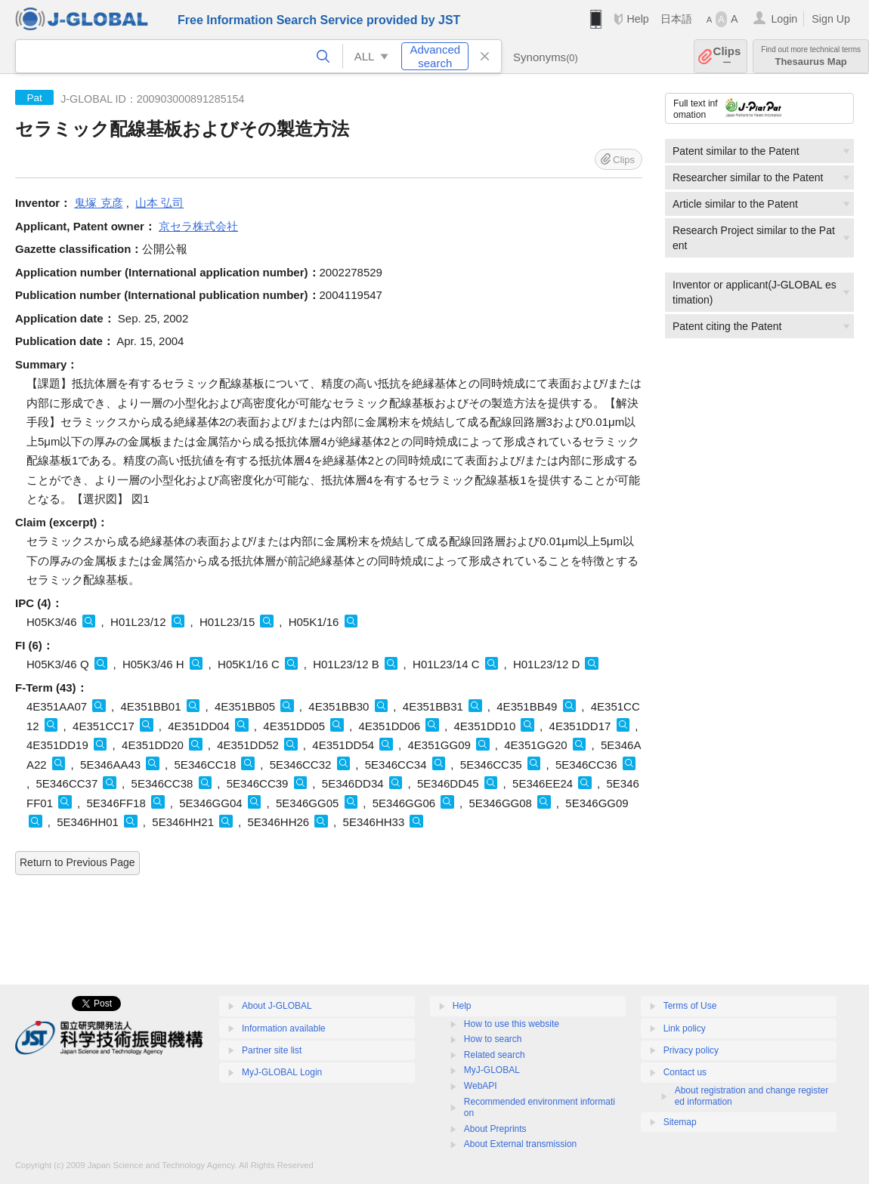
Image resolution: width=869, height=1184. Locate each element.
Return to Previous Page (77, 862)
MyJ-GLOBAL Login (282, 1072)
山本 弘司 (159, 202)
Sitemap (680, 1122)
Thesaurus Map (811, 56)
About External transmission (520, 1144)
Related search (494, 1055)
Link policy (684, 1028)
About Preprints (495, 1129)
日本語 (676, 19)
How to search (493, 1039)
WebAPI (480, 1086)
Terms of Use (690, 1006)
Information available (284, 1028)
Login (784, 19)
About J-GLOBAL (277, 1006)
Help (637, 19)
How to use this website (511, 1024)
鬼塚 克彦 (98, 202)
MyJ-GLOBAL (492, 1070)
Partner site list (272, 1050)
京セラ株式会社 (198, 226)
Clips (727, 56)
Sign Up (831, 19)
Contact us (685, 1072)
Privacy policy (691, 1050)
